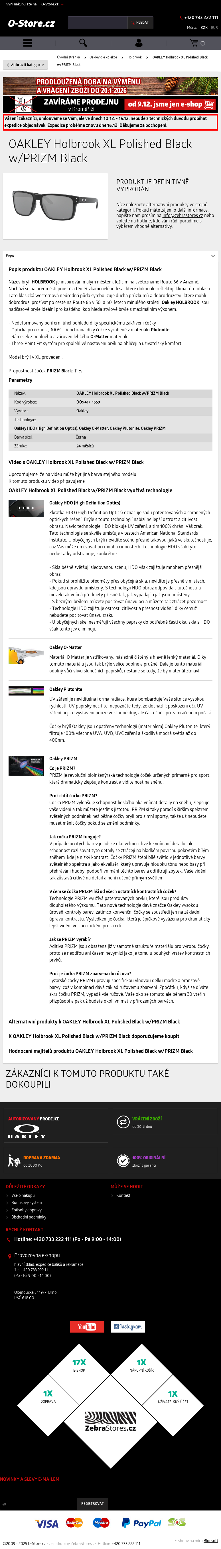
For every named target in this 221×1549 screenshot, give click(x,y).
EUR (214, 28)
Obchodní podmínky (28, 1217)
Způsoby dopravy (26, 1210)
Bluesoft (211, 1541)
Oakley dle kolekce (103, 57)
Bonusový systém (26, 1203)
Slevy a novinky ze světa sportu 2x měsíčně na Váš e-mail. (49, 1490)
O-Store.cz (49, 4)
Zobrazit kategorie (27, 65)
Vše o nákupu (23, 1196)
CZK (204, 28)
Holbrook (134, 57)
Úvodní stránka (68, 57)
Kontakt (123, 1196)
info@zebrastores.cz (183, 216)
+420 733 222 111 (201, 18)
